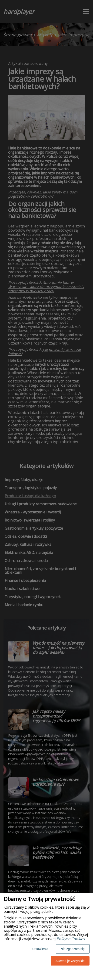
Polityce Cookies (70, 938)
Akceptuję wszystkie (70, 961)
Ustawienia (40, 949)
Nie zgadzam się (73, 949)
